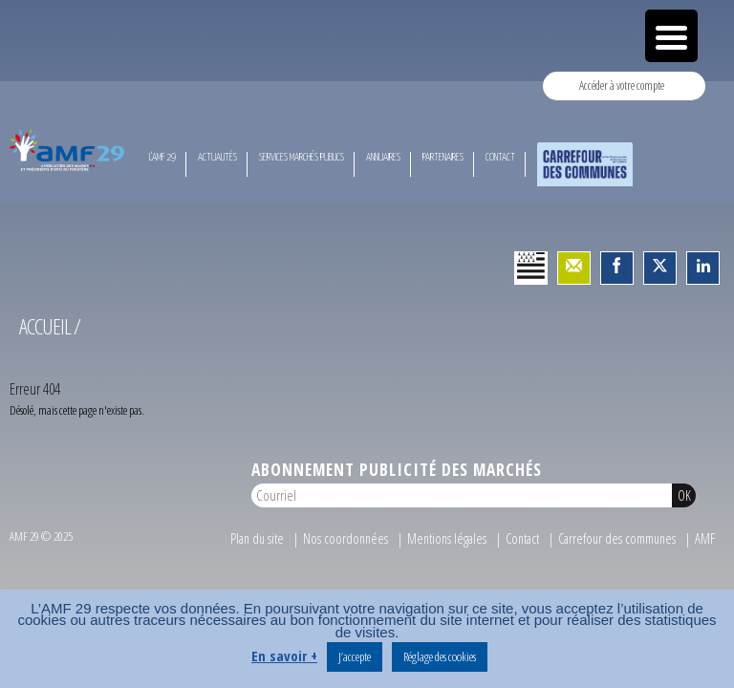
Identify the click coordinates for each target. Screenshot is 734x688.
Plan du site (257, 538)
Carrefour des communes (617, 538)
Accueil (45, 326)
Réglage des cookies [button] (439, 656)
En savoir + (284, 655)
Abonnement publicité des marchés (396, 469)
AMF (705, 538)
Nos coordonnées (345, 538)
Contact (522, 538)
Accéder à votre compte (621, 85)
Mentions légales (446, 538)
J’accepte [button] (354, 656)
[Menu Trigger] (671, 36)
